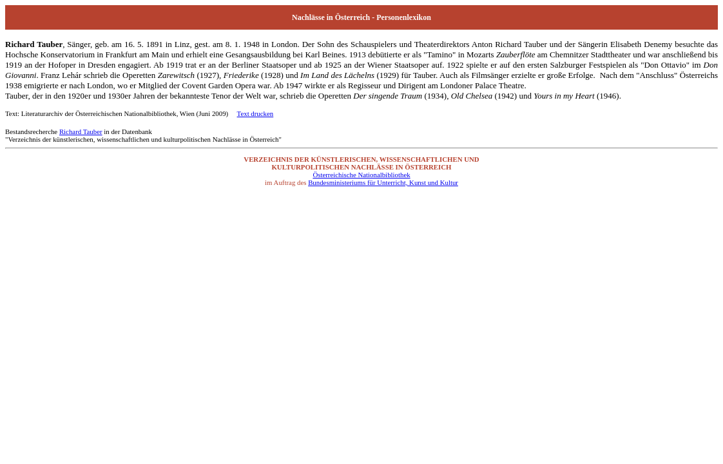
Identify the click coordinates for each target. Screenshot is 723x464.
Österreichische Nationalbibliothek (361, 175)
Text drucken (255, 113)
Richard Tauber (80, 131)
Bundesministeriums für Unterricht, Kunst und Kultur (383, 182)
